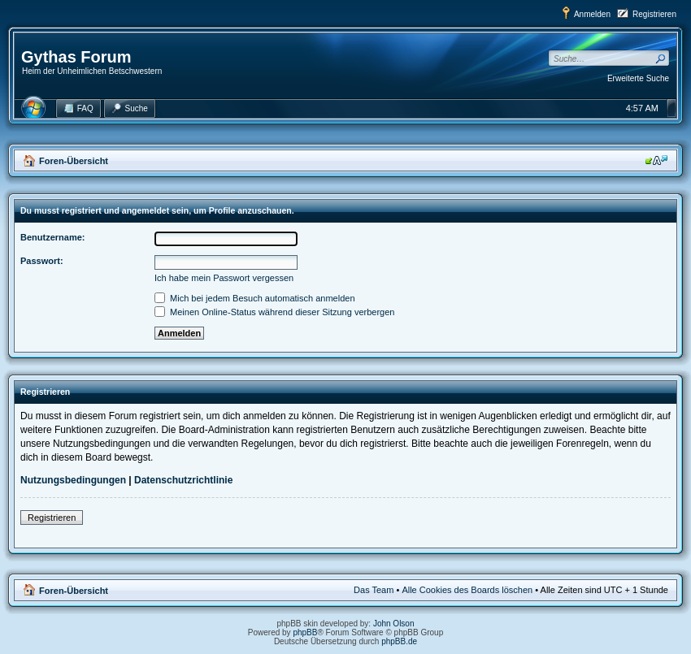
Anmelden (592, 14)
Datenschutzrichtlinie (183, 480)
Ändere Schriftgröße (656, 160)
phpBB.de (399, 641)
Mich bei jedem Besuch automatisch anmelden (254, 298)
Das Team (373, 590)
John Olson (394, 623)
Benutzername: (52, 237)
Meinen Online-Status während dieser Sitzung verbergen (274, 312)
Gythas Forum (76, 57)
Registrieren (654, 14)
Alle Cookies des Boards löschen (467, 590)
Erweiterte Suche (638, 78)
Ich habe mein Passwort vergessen (223, 278)
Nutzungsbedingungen (73, 480)
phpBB (305, 632)
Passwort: (41, 261)
